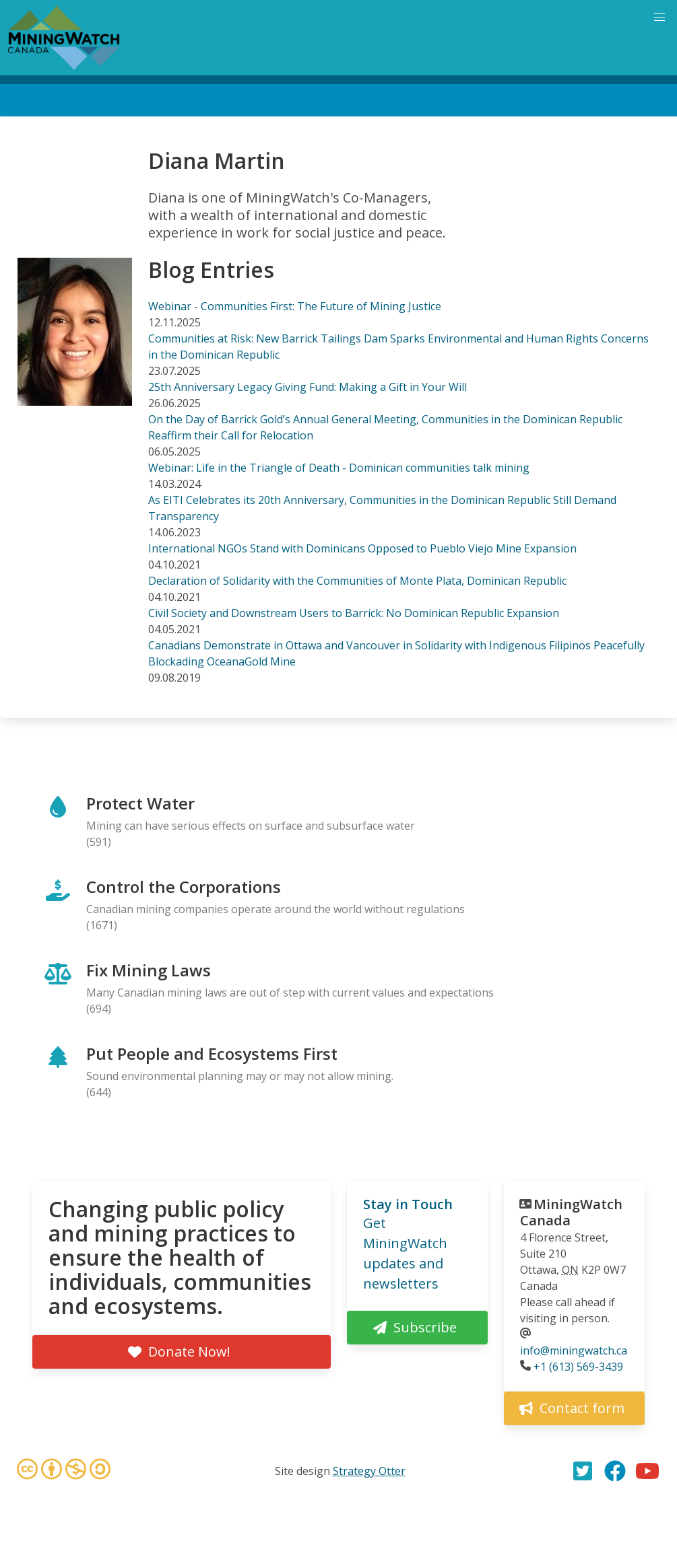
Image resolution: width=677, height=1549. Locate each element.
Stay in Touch (408, 1204)
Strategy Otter (369, 1471)
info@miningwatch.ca (573, 1350)
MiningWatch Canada (571, 1212)
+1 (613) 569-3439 (578, 1366)
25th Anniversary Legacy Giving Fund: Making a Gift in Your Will (307, 387)
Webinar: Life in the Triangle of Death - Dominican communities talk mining (338, 467)
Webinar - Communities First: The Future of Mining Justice (294, 306)
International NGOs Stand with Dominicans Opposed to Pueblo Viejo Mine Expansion (362, 548)
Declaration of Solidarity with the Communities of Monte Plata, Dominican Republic (357, 580)
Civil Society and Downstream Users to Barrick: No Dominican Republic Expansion (353, 613)
